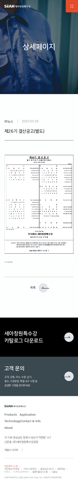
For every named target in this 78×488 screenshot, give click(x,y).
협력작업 (61, 469)
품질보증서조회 (46, 469)
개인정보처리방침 (11, 469)
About (8, 427)
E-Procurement (21, 472)
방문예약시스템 (10, 466)
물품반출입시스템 (39, 472)
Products (10, 414)
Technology (12, 421)
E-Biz (7, 472)
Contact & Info (30, 421)
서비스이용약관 (29, 469)
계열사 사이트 (11, 450)
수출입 (54, 472)
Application (28, 414)
